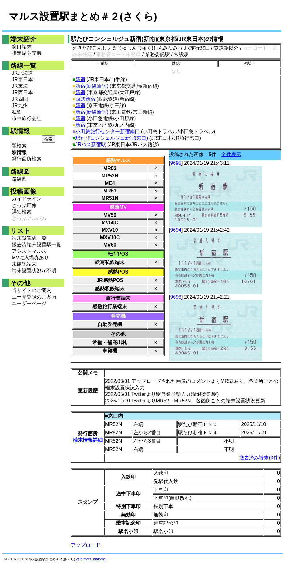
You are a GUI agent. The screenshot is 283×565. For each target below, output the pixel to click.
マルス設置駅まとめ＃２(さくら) (83, 16)
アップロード (85, 545)
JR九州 (20, 105)
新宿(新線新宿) (91, 86)
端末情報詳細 (88, 440)
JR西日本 (22, 92)
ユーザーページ (29, 303)
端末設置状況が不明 (34, 270)
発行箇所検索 (27, 158)
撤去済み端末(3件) (259, 457)
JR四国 (20, 99)
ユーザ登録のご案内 (34, 297)
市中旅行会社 (27, 118)
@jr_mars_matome (91, 559)
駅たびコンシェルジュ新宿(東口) (111, 138)
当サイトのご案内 (31, 290)
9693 (175, 297)
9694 (175, 230)
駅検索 (19, 145)
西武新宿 (85, 99)
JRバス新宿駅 (90, 144)
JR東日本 (22, 79)
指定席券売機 (27, 53)
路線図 (19, 179)
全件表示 (231, 154)
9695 (175, 163)
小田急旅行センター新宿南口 (107, 131)
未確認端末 (24, 264)
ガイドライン (27, 198)
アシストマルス (29, 251)
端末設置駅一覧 (29, 238)
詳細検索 (22, 211)
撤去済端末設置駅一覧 (36, 244)
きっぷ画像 (24, 205)
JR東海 (20, 86)
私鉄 (17, 112)
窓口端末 (22, 46)
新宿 (80, 79)
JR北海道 (22, 73)
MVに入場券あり (30, 257)
